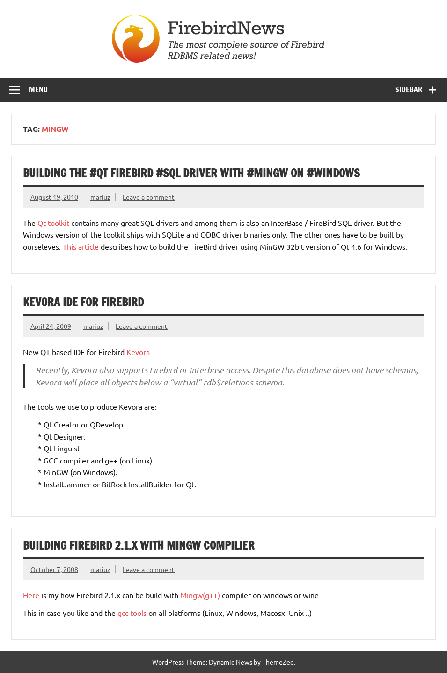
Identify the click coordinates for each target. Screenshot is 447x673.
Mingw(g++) (200, 595)
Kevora (138, 351)
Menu (38, 89)
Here (31, 595)
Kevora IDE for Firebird (83, 302)
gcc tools (132, 612)
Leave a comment (149, 197)
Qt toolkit (53, 222)
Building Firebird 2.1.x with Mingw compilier (139, 545)
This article (81, 246)
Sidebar (408, 89)
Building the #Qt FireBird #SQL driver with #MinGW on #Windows (191, 173)
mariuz (100, 197)
